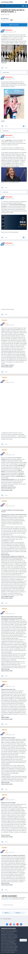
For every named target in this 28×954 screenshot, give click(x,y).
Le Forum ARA (7, 2)
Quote (6, 67)
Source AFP (4, 62)
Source (3, 120)
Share (7, 913)
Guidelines (11, 941)
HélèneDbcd (5, 18)
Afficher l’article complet (7, 366)
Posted (10, 31)
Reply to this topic (14, 24)
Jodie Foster (8, 140)
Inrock (17, 166)
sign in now (8, 898)
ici (23, 149)
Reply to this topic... (8, 905)
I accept (23, 940)
